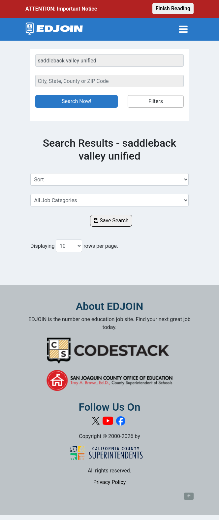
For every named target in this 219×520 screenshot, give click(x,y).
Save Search (111, 220)
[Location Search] (109, 81)
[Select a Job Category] (109, 200)
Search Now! (76, 101)
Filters (155, 101)
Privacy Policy (109, 482)
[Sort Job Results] (109, 179)
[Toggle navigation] (183, 29)
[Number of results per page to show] (69, 246)
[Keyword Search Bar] (109, 60)
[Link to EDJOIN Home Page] (54, 29)
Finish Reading (173, 8)
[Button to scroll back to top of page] (189, 496)
